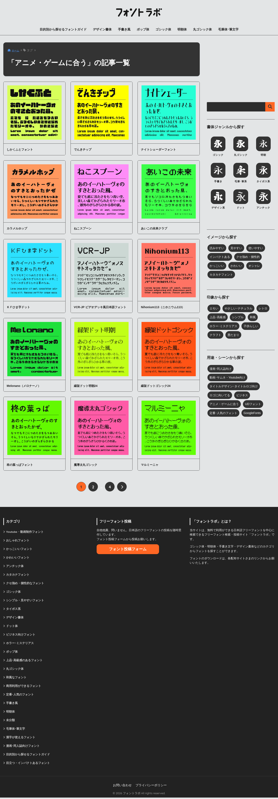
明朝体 (182, 29)
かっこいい (217, 266)
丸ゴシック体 (202, 29)
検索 (270, 106)
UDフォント (255, 404)
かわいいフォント (17, 557)
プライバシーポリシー (151, 786)
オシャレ (256, 266)
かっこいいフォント (19, 549)
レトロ (266, 308)
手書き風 (124, 29)
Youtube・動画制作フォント (25, 531)
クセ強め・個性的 (250, 257)
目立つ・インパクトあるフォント (28, 764)
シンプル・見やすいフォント (25, 600)
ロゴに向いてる (220, 396)
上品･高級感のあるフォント (24, 661)
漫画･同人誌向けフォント (23, 747)
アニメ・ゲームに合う (225, 404)
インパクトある (220, 257)
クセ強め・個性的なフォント (25, 583)
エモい (214, 308)
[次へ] (122, 486)
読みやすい (217, 248)
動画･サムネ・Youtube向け (228, 378)
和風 (255, 317)
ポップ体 (143, 29)
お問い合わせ (122, 786)
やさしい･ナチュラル (240, 308)
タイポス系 (13, 609)
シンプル (239, 317)
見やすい (237, 248)
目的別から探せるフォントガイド (63, 29)
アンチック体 (15, 566)
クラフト (216, 335)
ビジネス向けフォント (20, 635)
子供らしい (253, 326)
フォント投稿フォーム (128, 549)
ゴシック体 (163, 29)
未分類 (10, 721)
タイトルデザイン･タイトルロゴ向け (235, 387)
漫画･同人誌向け (221, 369)
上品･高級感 (218, 317)
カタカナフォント (222, 275)
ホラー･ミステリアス (224, 326)
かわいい (237, 266)
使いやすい (258, 248)
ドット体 (12, 626)
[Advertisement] (241, 68)
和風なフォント (16, 678)
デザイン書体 (102, 29)
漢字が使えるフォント (20, 738)
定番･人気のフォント (224, 413)
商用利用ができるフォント (23, 687)
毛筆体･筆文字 (228, 29)
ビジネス (244, 396)
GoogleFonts (254, 413)
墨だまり (234, 335)
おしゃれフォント (17, 540)
